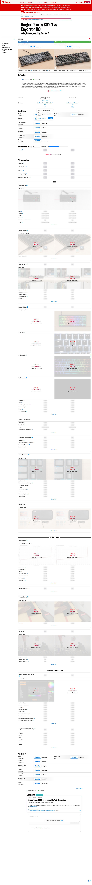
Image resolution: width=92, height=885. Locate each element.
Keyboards (29, 5)
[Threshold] (58, 146)
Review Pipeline (57, 7)
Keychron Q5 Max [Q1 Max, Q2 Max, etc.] (56, 9)
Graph (52, 7)
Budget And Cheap (69, 5)
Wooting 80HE (45, 9)
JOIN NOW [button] (48, 154)
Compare (26, 7)
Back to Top (79, 788)
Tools (22, 7)
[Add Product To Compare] (90, 39)
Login (80, 2)
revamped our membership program (36, 19)
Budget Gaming (52, 5)
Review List (41, 7)
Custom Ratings (66, 7)
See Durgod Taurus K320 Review (45, 103)
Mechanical (34, 5)
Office (63, 5)
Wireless (39, 5)
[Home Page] (6, 2)
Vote (62, 7)
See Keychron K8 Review (72, 103)
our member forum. (33, 806)
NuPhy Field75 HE (37, 9)
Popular (23, 9)
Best (22, 5)
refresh (40, 827)
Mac (57, 5)
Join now (86, 2)
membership (32, 14)
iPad (48, 5)
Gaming (25, 5)
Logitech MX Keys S (29, 9)
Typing (60, 5)
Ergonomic (44, 5)
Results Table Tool (34, 7)
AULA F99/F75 (68, 9)
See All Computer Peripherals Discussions (47, 810)
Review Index (47, 7)
